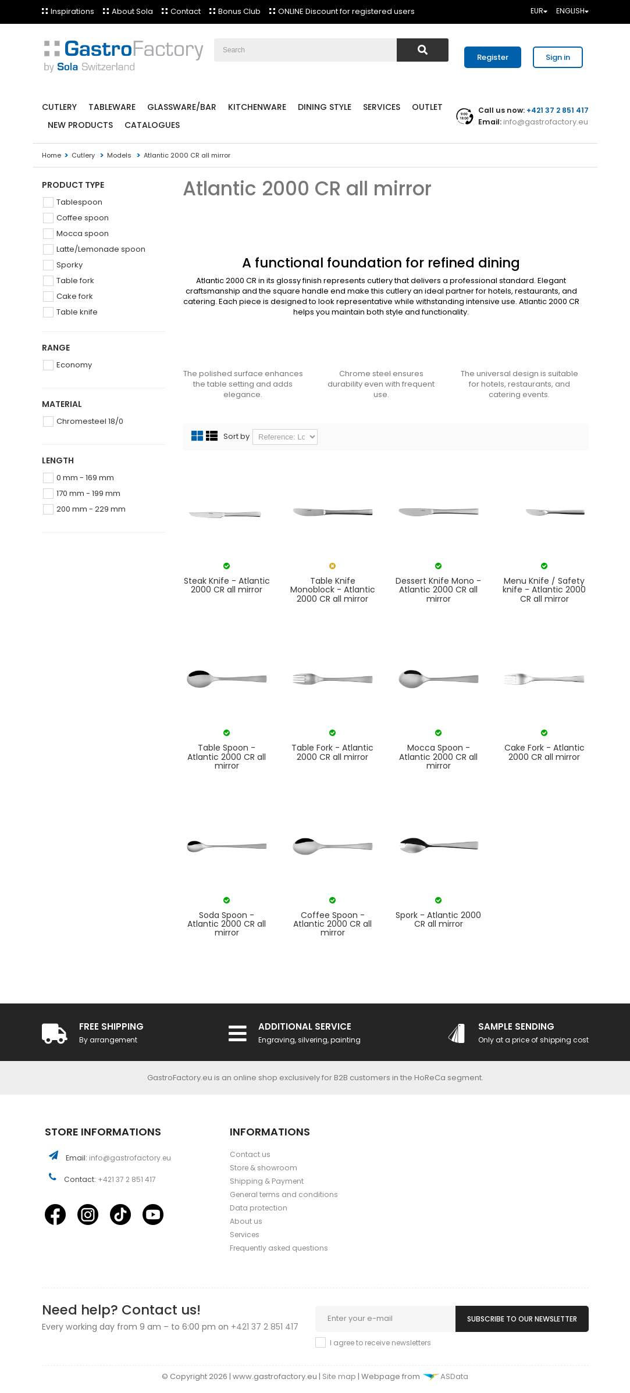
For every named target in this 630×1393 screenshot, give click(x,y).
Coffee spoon (82, 217)
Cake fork (74, 296)
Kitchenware (257, 107)
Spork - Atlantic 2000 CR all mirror (438, 920)
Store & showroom (263, 1168)
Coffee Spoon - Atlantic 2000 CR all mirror (332, 924)
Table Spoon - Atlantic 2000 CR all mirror (226, 757)
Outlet (427, 107)
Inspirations (72, 11)
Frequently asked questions (279, 1248)
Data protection (258, 1208)
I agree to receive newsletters (380, 1343)
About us (246, 1221)
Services (381, 107)
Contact (185, 11)
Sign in (558, 57)
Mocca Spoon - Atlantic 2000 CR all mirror (438, 757)
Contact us (250, 1154)
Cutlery (59, 107)
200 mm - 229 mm (91, 509)
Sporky (69, 264)
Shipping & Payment (267, 1181)
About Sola (132, 11)
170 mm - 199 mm (88, 493)
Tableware (112, 107)
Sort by (236, 436)
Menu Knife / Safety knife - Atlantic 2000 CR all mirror (544, 590)
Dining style (324, 107)
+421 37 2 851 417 (127, 1179)
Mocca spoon (82, 233)
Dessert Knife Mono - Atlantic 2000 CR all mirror (438, 590)
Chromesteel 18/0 (89, 421)
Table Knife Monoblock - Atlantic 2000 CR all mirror (332, 590)
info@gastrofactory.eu (544, 121)
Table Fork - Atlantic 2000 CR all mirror (332, 753)
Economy (74, 364)
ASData (445, 1376)
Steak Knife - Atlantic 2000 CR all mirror (227, 586)
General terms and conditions (284, 1194)
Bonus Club (239, 11)
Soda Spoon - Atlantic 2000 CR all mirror (226, 924)
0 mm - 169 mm (85, 477)
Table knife (77, 311)
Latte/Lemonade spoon (100, 249)
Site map (340, 1376)
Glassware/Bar (181, 107)
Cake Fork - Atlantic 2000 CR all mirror (544, 753)
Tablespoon (79, 202)
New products (80, 125)
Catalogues (152, 125)
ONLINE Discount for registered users (346, 11)
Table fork (75, 280)
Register (492, 57)
